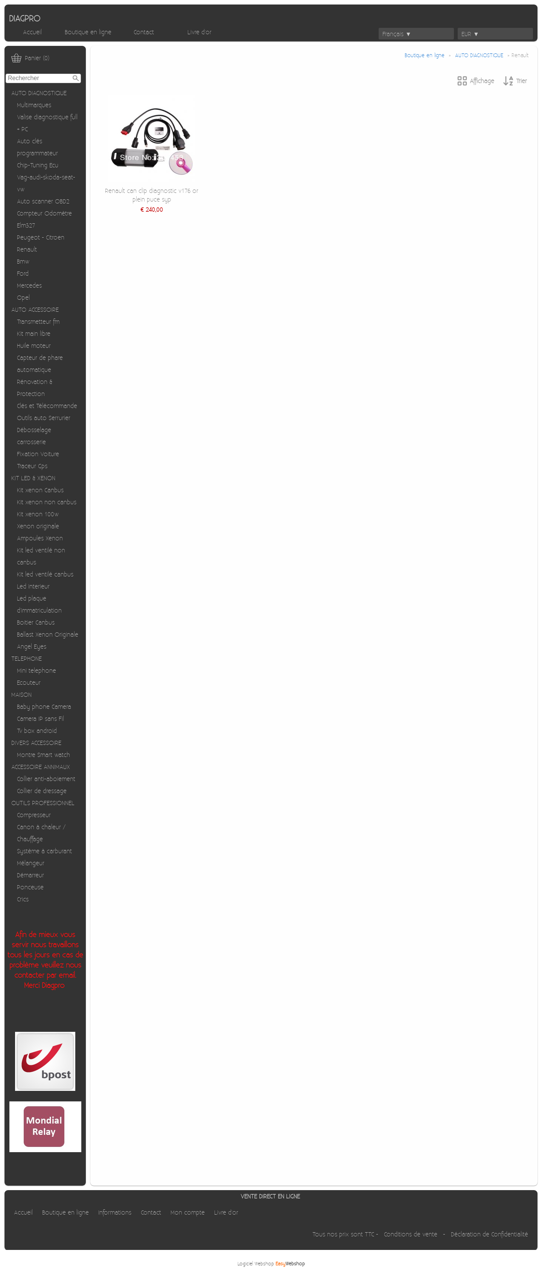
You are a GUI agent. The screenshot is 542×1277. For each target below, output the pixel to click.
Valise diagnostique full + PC (47, 122)
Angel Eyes (31, 646)
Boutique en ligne (88, 31)
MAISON (21, 694)
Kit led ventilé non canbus (41, 556)
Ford (23, 273)
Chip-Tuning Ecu (37, 165)
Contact (144, 31)
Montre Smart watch (43, 754)
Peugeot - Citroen (40, 237)
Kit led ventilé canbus (45, 574)
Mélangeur (30, 862)
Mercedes (29, 285)
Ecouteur (29, 682)
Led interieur (33, 586)
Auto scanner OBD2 (43, 201)
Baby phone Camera (44, 706)
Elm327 (26, 225)
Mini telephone (36, 670)
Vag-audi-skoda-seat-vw (46, 183)
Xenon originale (38, 526)
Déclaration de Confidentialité (489, 1234)
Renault (27, 249)
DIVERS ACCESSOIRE (36, 742)
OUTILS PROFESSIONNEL (43, 802)
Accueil (32, 31)
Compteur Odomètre (44, 213)
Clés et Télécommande (47, 405)
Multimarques (34, 104)
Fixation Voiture (38, 453)
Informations (114, 1212)
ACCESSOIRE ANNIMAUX (40, 766)
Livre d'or (199, 31)
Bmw (23, 261)
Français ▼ (396, 33)
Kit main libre (33, 333)
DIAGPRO (24, 18)
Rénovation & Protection (34, 387)
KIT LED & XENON (33, 477)
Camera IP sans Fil (40, 718)
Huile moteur (34, 345)
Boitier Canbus (36, 622)
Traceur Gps (32, 465)
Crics (23, 899)
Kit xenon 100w (38, 514)
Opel (23, 297)
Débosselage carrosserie (34, 435)
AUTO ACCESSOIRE (35, 309)
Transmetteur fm (38, 321)
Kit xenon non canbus (46, 501)
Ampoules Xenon (40, 538)
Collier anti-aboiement (46, 778)
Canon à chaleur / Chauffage (41, 832)
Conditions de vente (410, 1234)
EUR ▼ (470, 33)
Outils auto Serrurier (43, 417)
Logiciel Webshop (271, 1263)
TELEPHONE (26, 658)
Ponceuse (30, 887)
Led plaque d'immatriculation (39, 604)
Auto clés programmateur (37, 146)
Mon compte (188, 1212)
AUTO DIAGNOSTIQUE (39, 92)
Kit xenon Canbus (40, 489)
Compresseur (34, 814)
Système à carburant (44, 850)
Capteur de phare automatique (40, 363)
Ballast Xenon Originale (47, 634)
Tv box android (37, 730)
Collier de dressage (42, 790)
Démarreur (30, 875)
